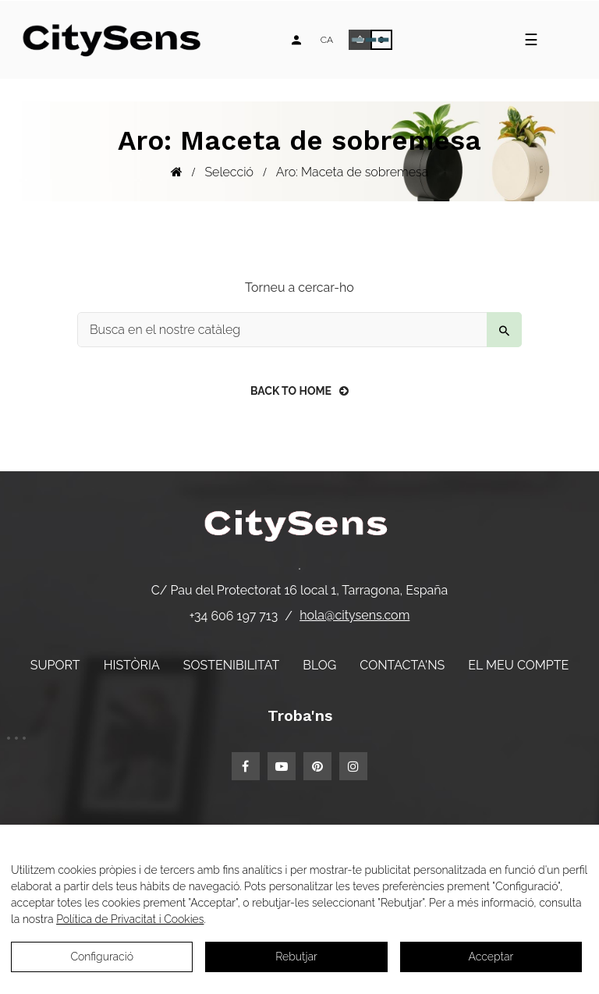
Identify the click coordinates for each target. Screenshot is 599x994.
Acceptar (490, 956)
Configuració (101, 956)
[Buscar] (299, 329)
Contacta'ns (402, 665)
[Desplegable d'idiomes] (327, 40)
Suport (55, 665)
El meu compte (518, 665)
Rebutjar (296, 956)
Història (132, 665)
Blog (319, 665)
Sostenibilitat (231, 665)
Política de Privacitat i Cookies (130, 919)
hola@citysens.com (354, 615)
